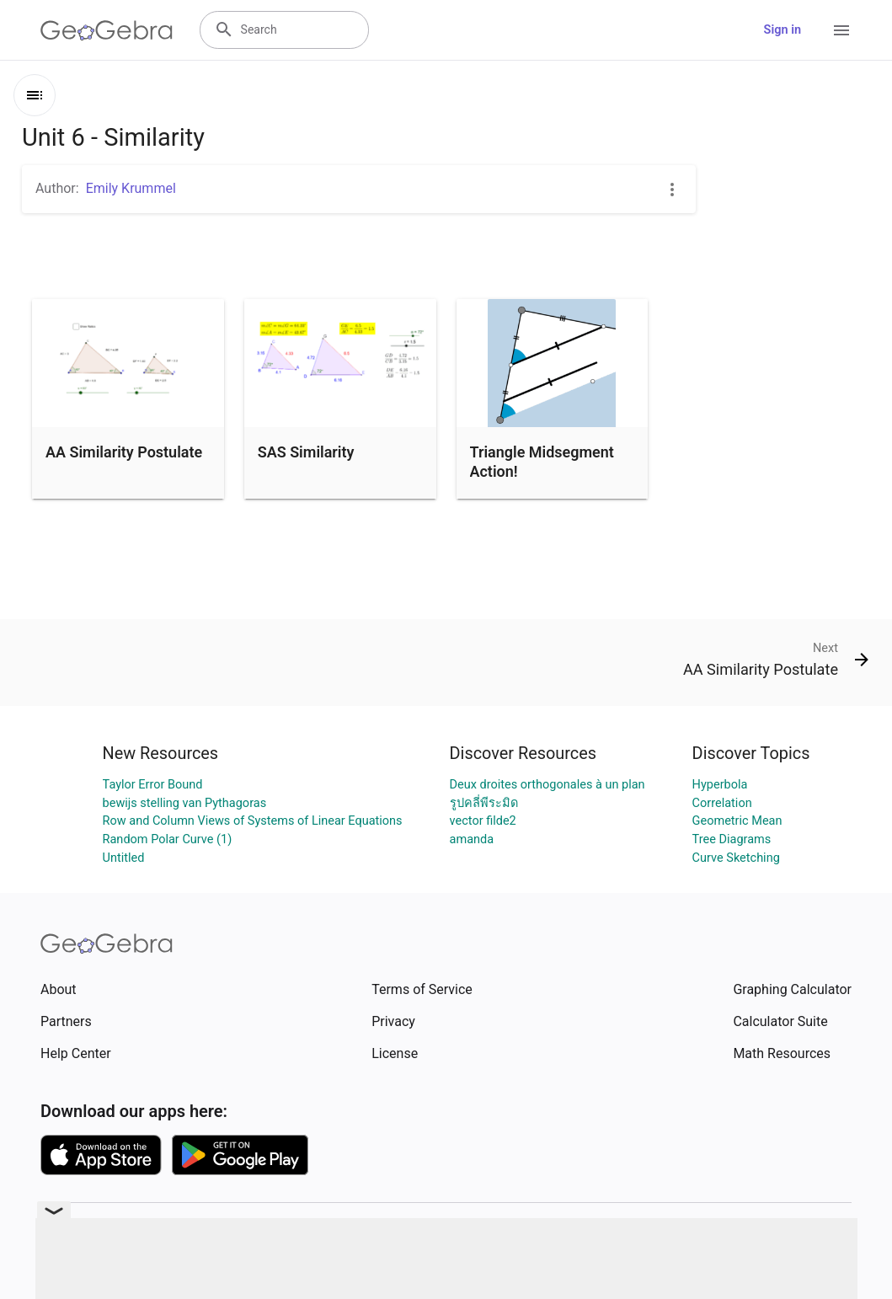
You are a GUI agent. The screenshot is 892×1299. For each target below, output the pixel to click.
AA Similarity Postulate (123, 452)
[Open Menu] (841, 30)
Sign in (782, 30)
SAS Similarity (306, 452)
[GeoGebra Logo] (106, 30)
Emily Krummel (131, 188)
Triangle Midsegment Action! (542, 461)
